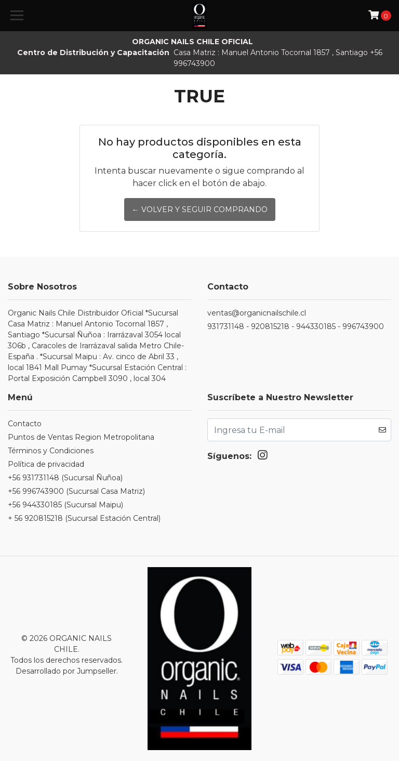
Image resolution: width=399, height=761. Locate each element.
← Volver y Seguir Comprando (200, 209)
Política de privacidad (46, 464)
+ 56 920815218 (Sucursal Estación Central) (84, 518)
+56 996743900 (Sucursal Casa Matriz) (76, 491)
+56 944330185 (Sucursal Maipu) (65, 504)
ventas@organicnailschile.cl (256, 313)
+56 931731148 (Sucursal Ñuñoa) (65, 477)
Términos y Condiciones (51, 450)
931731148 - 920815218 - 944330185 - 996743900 (295, 326)
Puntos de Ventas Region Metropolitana (81, 437)
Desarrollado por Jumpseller (66, 670)
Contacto (25, 423)
